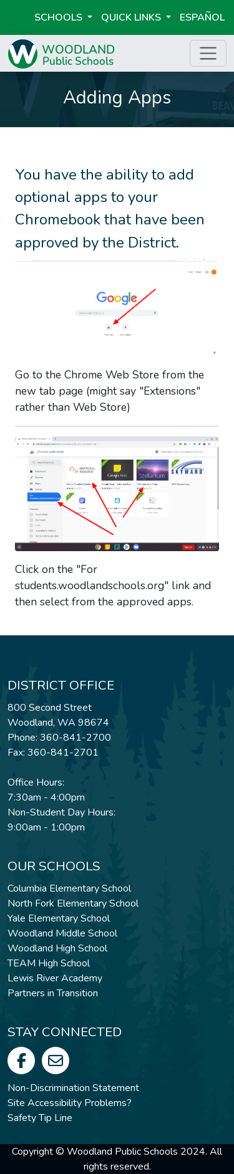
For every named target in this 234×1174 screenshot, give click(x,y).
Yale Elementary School (58, 918)
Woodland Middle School (62, 933)
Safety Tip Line (39, 1118)
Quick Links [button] (132, 17)
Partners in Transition (52, 993)
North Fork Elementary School (73, 903)
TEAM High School (48, 963)
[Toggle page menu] (208, 53)
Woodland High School (57, 948)
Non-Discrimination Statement (73, 1088)
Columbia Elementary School (69, 888)
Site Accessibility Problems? (69, 1103)
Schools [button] (59, 17)
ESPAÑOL (202, 17)
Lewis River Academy (54, 978)
